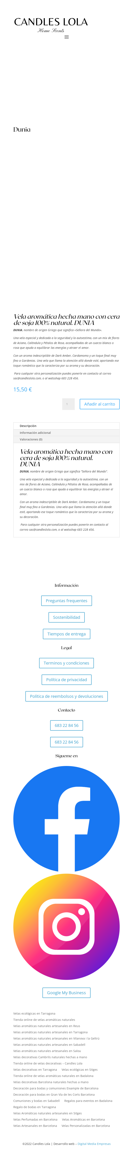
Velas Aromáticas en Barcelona (83, 1119)
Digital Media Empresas (94, 1144)
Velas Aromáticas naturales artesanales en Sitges (47, 1113)
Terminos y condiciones (66, 663)
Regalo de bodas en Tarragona (34, 1107)
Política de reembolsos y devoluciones (66, 696)
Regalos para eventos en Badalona (88, 1101)
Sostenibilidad (66, 617)
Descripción (28, 426)
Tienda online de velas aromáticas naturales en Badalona (53, 1076)
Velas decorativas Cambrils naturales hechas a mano (50, 1057)
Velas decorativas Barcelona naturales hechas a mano (50, 1082)
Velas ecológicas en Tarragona (34, 1013)
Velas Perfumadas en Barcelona (35, 1119)
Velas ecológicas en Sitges (80, 1070)
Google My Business (66, 992)
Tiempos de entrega (66, 634)
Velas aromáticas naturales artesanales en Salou (47, 1051)
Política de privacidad (66, 679)
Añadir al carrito (99, 404)
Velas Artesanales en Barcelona (35, 1126)
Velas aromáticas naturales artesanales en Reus (46, 1026)
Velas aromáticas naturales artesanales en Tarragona (50, 1032)
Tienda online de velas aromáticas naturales (44, 1020)
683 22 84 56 (66, 725)
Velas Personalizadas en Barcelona (86, 1126)
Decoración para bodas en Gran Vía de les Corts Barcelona (54, 1094)
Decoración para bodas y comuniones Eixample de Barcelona (55, 1088)
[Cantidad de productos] (68, 404)
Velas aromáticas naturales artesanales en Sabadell (49, 1045)
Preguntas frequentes (66, 600)
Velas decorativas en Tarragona (35, 1070)
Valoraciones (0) (31, 439)
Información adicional (35, 433)
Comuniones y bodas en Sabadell (36, 1101)
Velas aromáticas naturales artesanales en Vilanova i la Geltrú (56, 1038)
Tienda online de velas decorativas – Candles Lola (47, 1063)
